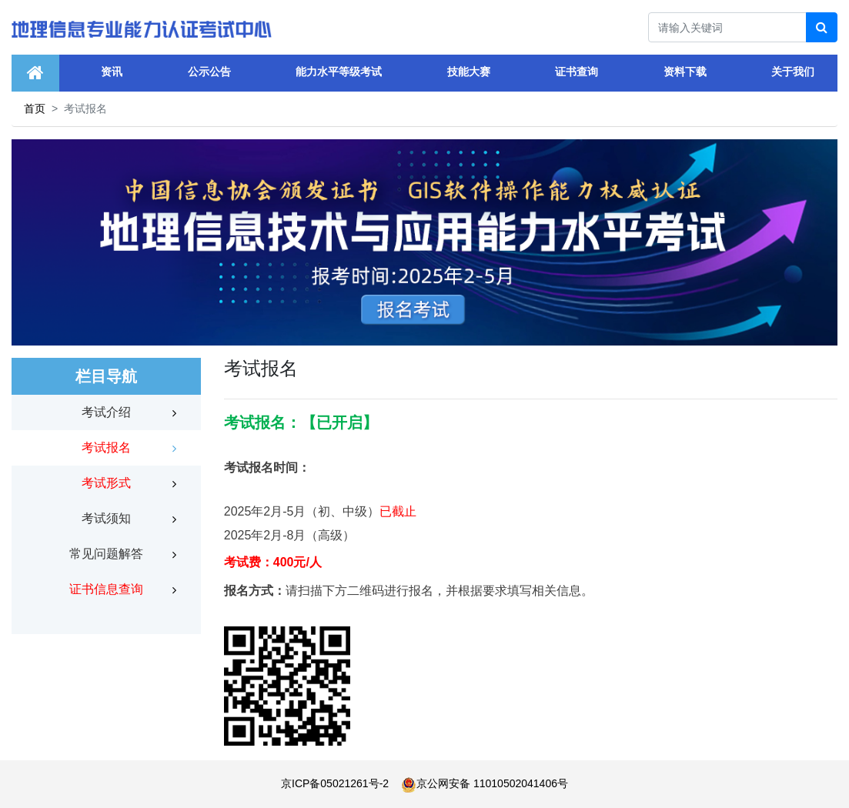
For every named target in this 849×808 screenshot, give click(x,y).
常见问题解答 (106, 553)
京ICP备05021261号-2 (335, 783)
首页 (34, 108)
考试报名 (106, 447)
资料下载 (685, 71)
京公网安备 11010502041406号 (484, 783)
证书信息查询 (106, 589)
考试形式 (106, 482)
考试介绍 (106, 412)
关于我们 (792, 71)
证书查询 (576, 71)
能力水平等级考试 (339, 71)
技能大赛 (468, 71)
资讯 (111, 71)
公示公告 (209, 71)
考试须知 (106, 518)
